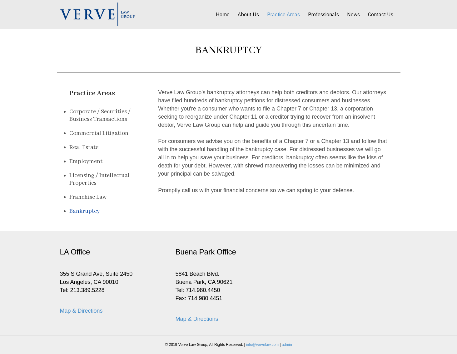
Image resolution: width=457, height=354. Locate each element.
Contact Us (380, 14)
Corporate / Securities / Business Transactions (100, 115)
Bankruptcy (84, 211)
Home (223, 14)
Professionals (323, 14)
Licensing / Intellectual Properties (99, 179)
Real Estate (83, 147)
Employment (85, 161)
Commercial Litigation (98, 133)
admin (287, 344)
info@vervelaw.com (262, 344)
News (353, 14)
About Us (248, 14)
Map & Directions (81, 311)
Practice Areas (283, 14)
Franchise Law (88, 197)
